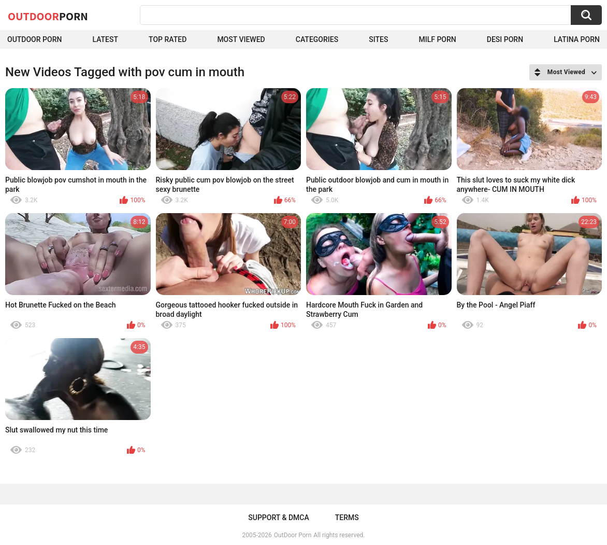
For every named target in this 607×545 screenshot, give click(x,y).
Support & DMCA (278, 517)
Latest (105, 39)
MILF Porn (437, 39)
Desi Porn (505, 39)
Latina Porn (577, 39)
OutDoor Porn (292, 535)
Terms (347, 517)
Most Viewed (241, 39)
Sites (378, 39)
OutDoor (48, 16)
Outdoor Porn (34, 39)
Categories (317, 39)
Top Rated (167, 39)
